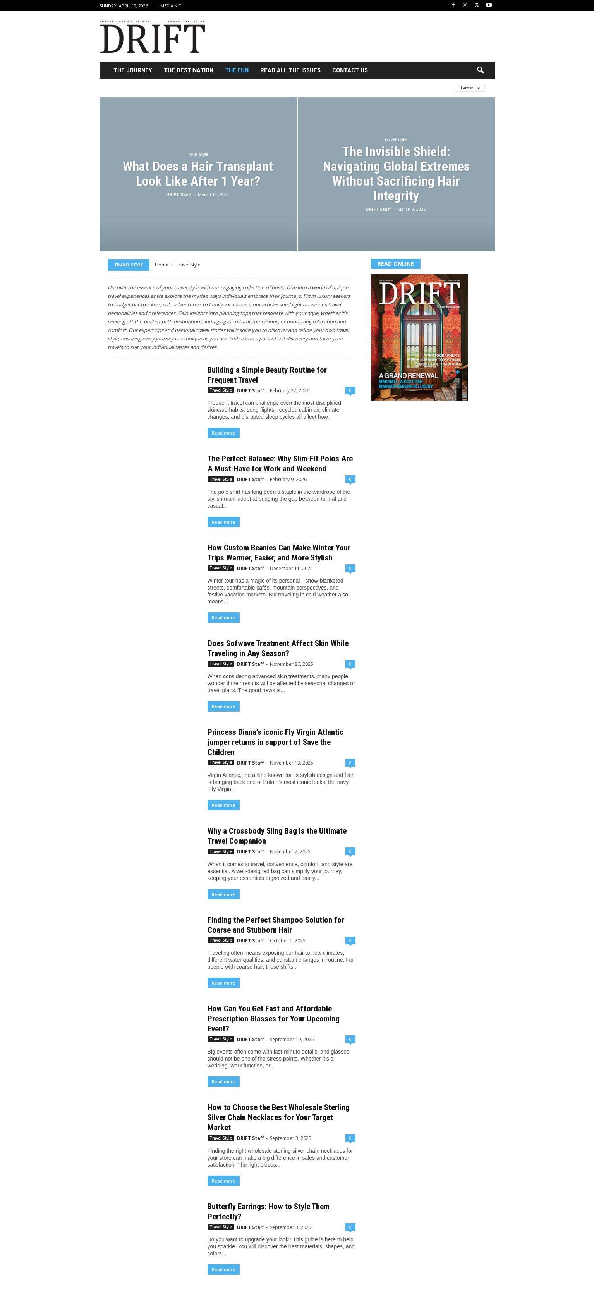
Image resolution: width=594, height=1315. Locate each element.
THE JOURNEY (132, 70)
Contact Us (350, 70)
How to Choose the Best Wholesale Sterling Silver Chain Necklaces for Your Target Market (279, 1117)
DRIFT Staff (179, 194)
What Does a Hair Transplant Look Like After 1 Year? (198, 173)
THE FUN (237, 70)
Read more (223, 433)
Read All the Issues (290, 70)
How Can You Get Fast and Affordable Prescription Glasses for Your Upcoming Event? (274, 1018)
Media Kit (170, 6)
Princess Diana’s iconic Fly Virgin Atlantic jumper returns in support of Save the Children (275, 742)
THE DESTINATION (188, 70)
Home (161, 264)
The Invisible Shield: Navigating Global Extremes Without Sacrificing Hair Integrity (396, 173)
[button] (480, 70)
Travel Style (197, 154)
